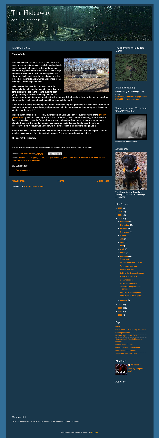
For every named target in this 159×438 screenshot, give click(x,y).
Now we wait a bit (127, 270)
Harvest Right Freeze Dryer (126, 336)
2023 (120, 219)
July (122, 239)
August (123, 235)
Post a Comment (23, 170)
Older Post (102, 180)
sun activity (22, 160)
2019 (120, 315)
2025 (120, 212)
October (124, 228)
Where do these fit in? (129, 277)
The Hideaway (31, 12)
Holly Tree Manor (81, 157)
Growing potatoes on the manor (127, 347)
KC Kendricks (137, 365)
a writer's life (24, 157)
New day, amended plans (130, 292)
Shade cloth (125, 259)
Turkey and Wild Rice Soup (126, 354)
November (124, 225)
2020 (120, 311)
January (124, 300)
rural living (93, 157)
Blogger (94, 432)
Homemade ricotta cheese (125, 351)
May (122, 246)
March (123, 253)
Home (60, 180)
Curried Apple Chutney (124, 344)
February (124, 256)
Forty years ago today (129, 266)
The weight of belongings (130, 296)
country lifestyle (46, 157)
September (125, 232)
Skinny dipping (126, 280)
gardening (58, 157)
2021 (120, 308)
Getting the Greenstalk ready (132, 273)
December (124, 222)
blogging (34, 157)
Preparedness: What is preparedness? (130, 330)
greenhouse (68, 157)
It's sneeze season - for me (131, 263)
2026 (120, 208)
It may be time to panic (129, 283)
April (122, 249)
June (122, 242)
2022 (120, 305)
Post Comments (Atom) (33, 186)
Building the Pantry (122, 333)
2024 (120, 215)
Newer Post (18, 180)
